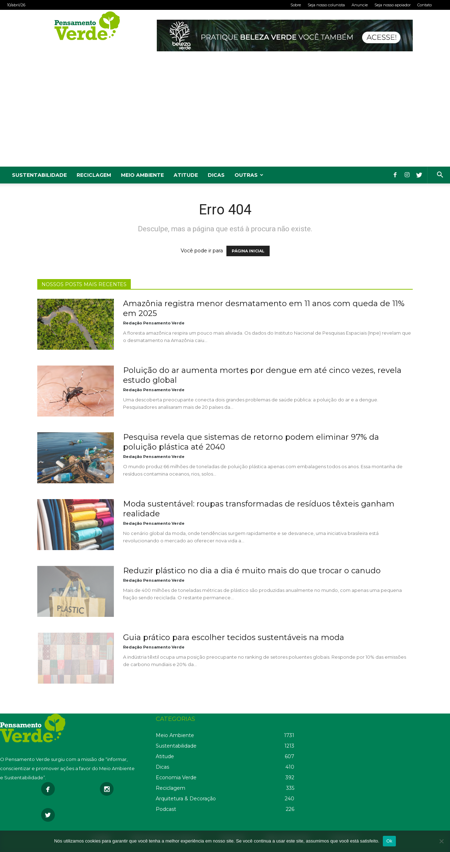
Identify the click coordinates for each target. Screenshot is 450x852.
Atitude (186, 175)
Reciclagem (94, 175)
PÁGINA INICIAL (248, 250)
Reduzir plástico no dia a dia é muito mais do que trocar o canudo (252, 570)
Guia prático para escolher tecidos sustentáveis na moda (233, 637)
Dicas (216, 175)
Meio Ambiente (142, 175)
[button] (439, 175)
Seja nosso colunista (326, 4)
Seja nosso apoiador (392, 4)
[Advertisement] (225, 114)
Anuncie (360, 4)
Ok (389, 841)
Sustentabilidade (39, 175)
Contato (424, 4)
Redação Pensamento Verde (154, 323)
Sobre (295, 4)
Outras (248, 175)
